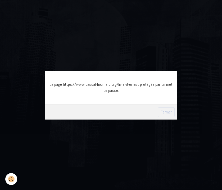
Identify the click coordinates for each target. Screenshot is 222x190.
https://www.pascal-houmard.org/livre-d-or (97, 84)
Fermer (166, 112)
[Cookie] (11, 179)
